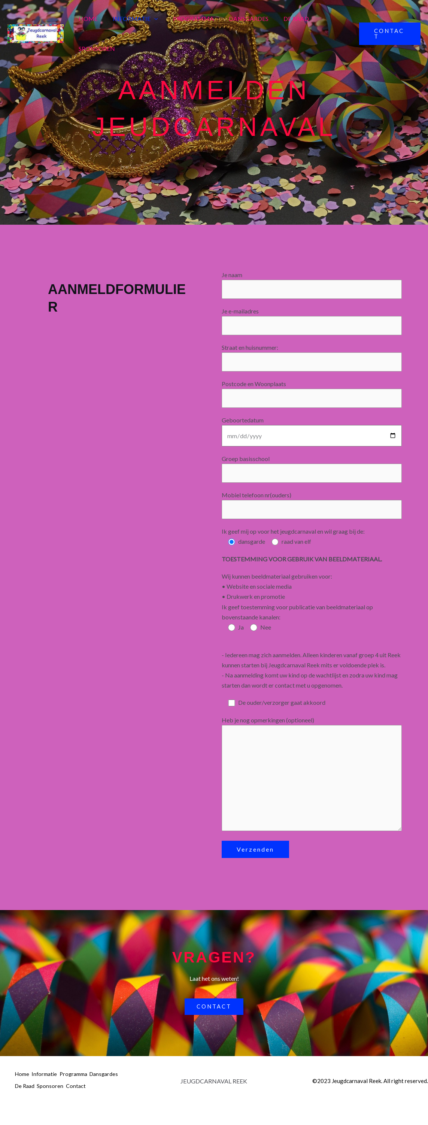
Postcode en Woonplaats (312, 397)
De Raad (282, 18)
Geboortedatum (312, 435)
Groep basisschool (312, 473)
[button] (150, 19)
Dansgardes (238, 18)
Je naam (312, 285)
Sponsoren (95, 48)
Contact (25, 1106)
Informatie (131, 19)
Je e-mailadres (312, 323)
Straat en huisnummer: (312, 360)
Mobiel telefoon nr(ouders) (312, 510)
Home (86, 18)
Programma (186, 18)
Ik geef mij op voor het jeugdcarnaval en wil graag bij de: (293, 537)
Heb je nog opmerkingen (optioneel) (312, 783)
